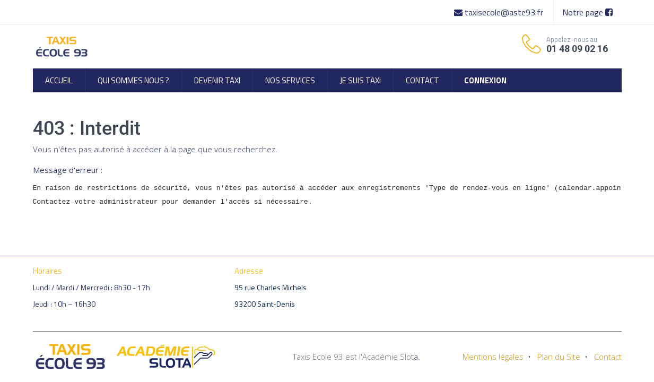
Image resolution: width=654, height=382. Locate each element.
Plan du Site (558, 356)
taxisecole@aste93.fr (499, 12)
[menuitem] (59, 80)
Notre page (587, 12)
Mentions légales (493, 356)
